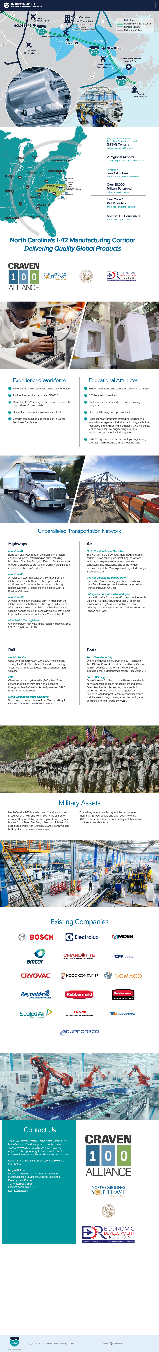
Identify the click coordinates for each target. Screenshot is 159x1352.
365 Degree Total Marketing (112, 1344)
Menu (151, 5)
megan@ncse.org (18, 1190)
